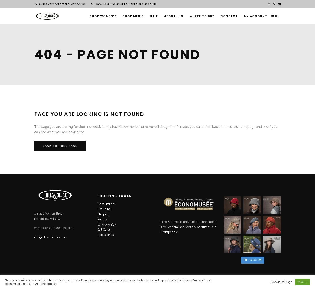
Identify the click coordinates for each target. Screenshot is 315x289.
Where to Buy (107, 224)
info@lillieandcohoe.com (51, 237)
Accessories (106, 234)
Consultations (107, 204)
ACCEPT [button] (302, 281)
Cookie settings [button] (281, 282)
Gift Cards (104, 229)
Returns (103, 219)
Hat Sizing (104, 209)
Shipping (103, 214)
